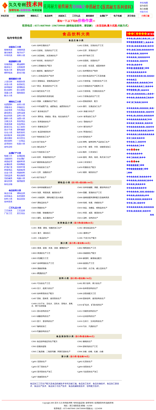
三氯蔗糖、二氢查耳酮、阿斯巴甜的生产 (54, 351)
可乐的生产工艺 (43, 283)
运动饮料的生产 (89, 316)
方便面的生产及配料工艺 (93, 86)
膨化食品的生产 (89, 228)
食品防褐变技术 (44, 132)
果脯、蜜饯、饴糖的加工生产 (50, 228)
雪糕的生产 (88, 122)
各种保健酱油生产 (44, 187)
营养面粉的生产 (44, 122)
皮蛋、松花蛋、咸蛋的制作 (94, 66)
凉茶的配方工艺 (89, 293)
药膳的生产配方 (89, 167)
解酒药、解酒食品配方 (92, 258)
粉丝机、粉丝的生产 (45, 61)
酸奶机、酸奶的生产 (45, 71)
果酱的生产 (42, 208)
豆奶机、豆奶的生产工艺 (47, 50)
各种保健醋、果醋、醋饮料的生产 (97, 187)
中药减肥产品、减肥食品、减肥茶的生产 (54, 106)
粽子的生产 (41, 177)
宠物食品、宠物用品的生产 (48, 81)
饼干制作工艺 (88, 56)
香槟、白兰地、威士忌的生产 (95, 268)
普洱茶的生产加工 (44, 372)
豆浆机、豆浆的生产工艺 (93, 45)
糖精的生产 (87, 341)
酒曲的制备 (42, 268)
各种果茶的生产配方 (45, 293)
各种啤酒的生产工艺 (45, 263)
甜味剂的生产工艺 (90, 346)
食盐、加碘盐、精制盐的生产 (95, 208)
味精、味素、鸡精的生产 (93, 203)
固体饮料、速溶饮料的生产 (94, 298)
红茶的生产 (87, 361)
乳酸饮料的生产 (43, 331)
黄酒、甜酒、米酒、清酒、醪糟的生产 (53, 248)
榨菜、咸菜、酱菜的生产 (93, 213)
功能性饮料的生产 (90, 311)
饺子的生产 (41, 142)
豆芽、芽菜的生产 (90, 50)
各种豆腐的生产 (43, 45)
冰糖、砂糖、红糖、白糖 (93, 351)
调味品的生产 (42, 203)
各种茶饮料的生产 (90, 288)
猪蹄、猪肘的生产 (90, 172)
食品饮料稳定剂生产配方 (47, 341)
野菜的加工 (88, 132)
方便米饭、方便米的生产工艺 (95, 81)
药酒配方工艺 (42, 258)
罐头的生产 (88, 127)
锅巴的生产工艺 (43, 91)
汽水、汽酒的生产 (90, 326)
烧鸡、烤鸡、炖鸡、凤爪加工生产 (97, 157)
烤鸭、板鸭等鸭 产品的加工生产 (96, 142)
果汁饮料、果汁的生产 (92, 283)
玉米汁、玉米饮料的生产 (93, 321)
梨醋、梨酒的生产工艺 (92, 192)
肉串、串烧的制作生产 (46, 157)
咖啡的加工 (41, 326)
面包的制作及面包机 (45, 96)
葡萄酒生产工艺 (89, 248)
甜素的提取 (41, 346)
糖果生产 (87, 233)
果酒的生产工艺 (43, 253)
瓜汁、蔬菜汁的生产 (45, 288)
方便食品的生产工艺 (91, 96)
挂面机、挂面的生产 (91, 61)
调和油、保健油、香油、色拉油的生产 (53, 116)
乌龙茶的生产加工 (90, 372)
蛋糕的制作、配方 (90, 101)
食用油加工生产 (89, 116)
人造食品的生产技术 (45, 76)
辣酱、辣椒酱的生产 (45, 213)
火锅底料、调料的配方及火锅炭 (50, 197)
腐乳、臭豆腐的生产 (45, 218)
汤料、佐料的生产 (90, 218)
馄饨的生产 (87, 137)
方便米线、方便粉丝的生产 (94, 91)
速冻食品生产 (43, 111)
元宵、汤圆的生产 (44, 172)
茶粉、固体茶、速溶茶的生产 (49, 298)
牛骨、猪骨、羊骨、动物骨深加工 (97, 147)
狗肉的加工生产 (43, 137)
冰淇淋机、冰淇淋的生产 (47, 56)
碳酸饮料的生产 (43, 316)
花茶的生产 (42, 361)
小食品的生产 (43, 238)
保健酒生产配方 (89, 253)
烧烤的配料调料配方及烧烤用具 (96, 197)
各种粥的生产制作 (90, 71)
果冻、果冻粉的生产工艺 (47, 86)
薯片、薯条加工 (44, 233)
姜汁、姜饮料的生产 (45, 321)
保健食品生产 (43, 127)
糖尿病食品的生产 (44, 162)
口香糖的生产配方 (44, 66)
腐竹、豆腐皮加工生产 (92, 106)
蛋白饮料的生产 (43, 311)
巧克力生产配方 (90, 238)
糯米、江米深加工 (90, 152)
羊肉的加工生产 (43, 167)
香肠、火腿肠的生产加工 (47, 101)
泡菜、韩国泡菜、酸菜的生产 (49, 192)
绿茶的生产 (87, 367)
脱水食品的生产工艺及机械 (94, 76)
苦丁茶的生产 (42, 367)
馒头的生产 (41, 147)
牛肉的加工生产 (43, 152)
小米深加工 (87, 162)
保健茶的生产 (42, 377)
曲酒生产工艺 (89, 263)
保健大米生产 (89, 111)
